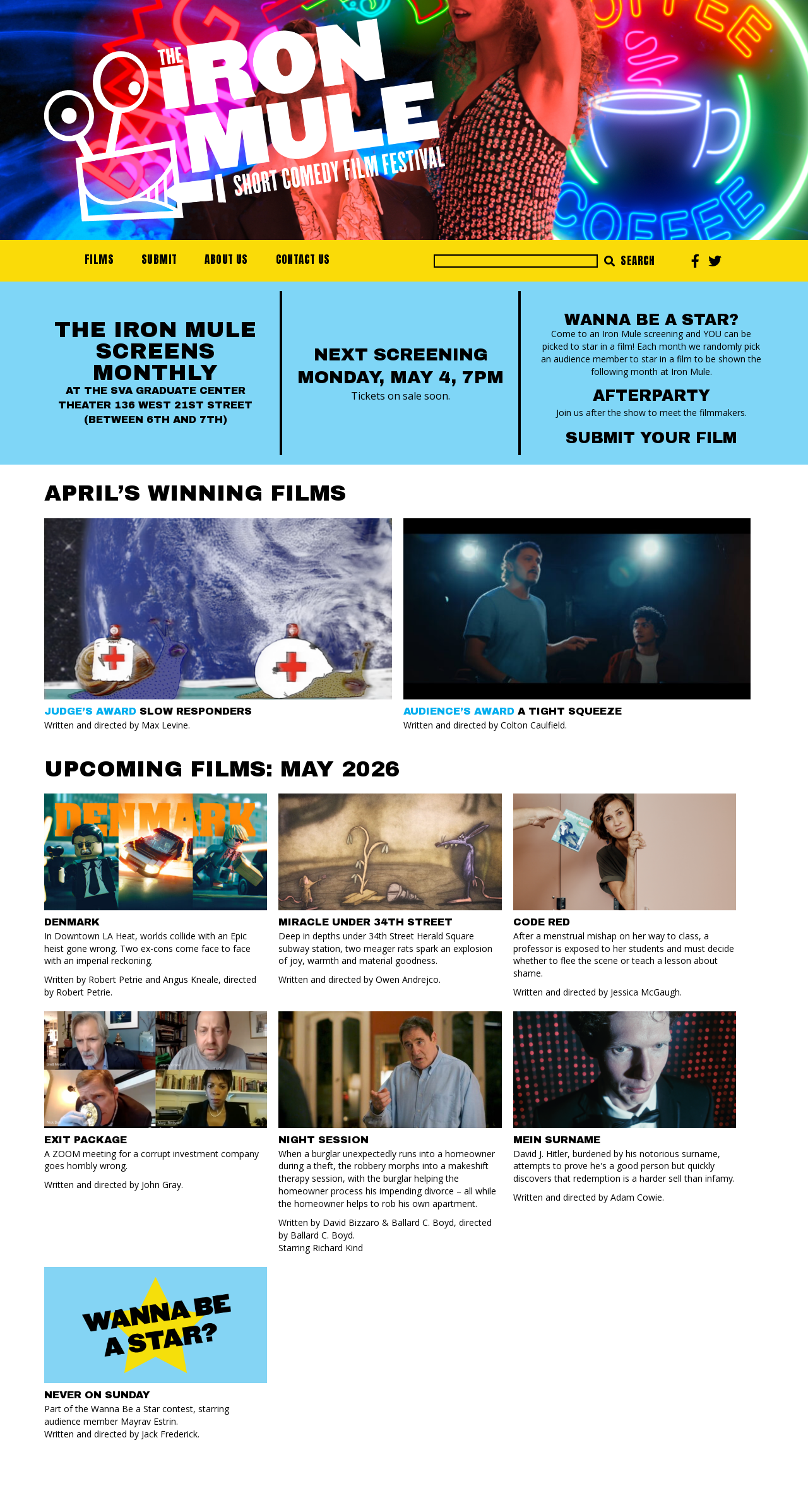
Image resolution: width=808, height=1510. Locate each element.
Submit (159, 259)
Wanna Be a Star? (651, 320)
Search (629, 261)
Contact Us (303, 259)
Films (99, 259)
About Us (226, 259)
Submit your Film (651, 437)
